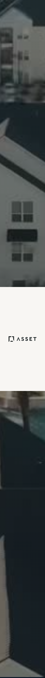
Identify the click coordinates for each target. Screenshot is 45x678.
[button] (41, 2)
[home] (8, 2)
